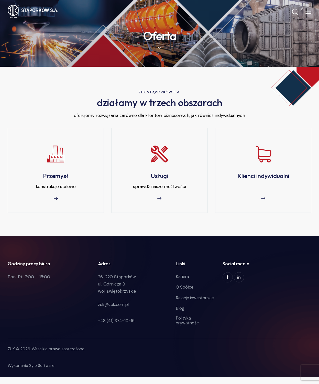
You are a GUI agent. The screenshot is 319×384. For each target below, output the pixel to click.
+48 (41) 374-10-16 (117, 322)
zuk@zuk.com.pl (114, 306)
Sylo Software (42, 372)
